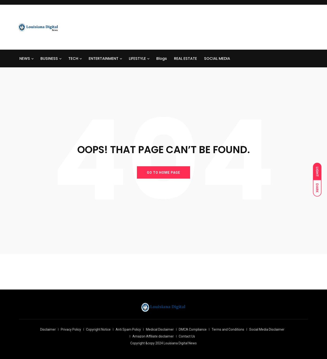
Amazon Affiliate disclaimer (153, 336)
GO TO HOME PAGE (163, 172)
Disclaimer (48, 329)
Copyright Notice (98, 329)
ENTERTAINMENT (103, 58)
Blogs (161, 58)
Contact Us (187, 336)
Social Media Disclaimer (266, 329)
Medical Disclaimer (160, 329)
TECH (73, 58)
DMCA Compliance (193, 329)
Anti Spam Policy (128, 329)
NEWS (24, 58)
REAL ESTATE (185, 58)
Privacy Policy (71, 329)
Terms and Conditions (228, 329)
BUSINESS (49, 58)
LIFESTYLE (137, 58)
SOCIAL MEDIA (217, 58)
